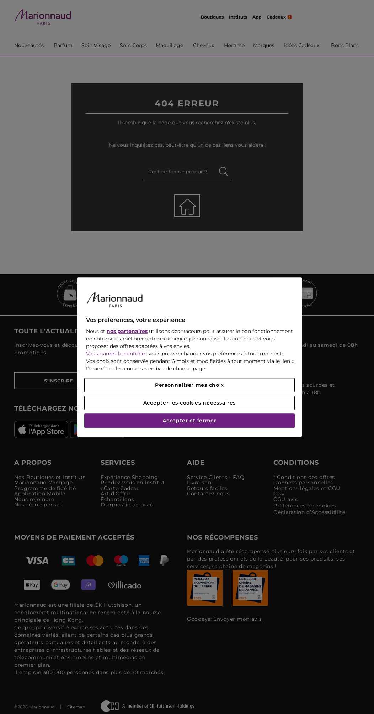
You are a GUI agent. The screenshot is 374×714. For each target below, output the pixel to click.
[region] (189, 357)
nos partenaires (127, 331)
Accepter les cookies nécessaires (189, 403)
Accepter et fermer (189, 420)
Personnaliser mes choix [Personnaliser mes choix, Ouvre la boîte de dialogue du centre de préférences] (189, 385)
